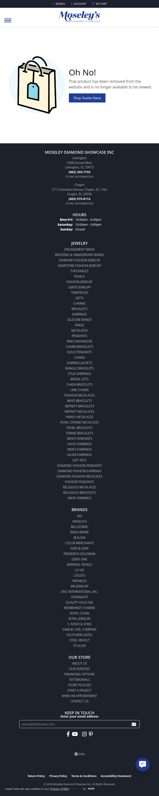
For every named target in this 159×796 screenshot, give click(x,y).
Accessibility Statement (116, 776)
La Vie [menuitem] (79, 570)
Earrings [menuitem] (79, 314)
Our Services (79, 669)
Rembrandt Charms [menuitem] (79, 608)
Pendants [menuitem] (79, 336)
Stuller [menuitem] (79, 646)
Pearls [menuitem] (79, 276)
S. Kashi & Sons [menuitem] (79, 624)
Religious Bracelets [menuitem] (79, 493)
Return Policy (36, 776)
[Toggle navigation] (8, 23)
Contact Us (79, 701)
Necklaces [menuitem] (79, 330)
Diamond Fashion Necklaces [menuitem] (79, 476)
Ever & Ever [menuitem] (79, 548)
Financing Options (79, 674)
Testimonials (79, 680)
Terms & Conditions (84, 776)
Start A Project (79, 690)
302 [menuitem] (79, 516)
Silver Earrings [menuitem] (79, 455)
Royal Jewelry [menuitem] (79, 619)
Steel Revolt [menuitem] (79, 640)
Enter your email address (79, 716)
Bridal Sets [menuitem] (79, 379)
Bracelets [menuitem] (79, 309)
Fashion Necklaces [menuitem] (79, 395)
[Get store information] (80, 177)
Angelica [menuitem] (79, 521)
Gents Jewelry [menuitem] (79, 287)
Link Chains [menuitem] (79, 390)
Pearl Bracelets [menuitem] (79, 428)
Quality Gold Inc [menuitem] (79, 602)
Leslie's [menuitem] (79, 575)
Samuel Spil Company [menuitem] (79, 629)
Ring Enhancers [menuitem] (79, 341)
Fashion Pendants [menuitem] (79, 482)
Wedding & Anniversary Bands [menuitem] (79, 255)
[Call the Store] (79, 172)
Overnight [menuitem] (79, 597)
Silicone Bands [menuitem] (79, 320)
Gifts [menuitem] (79, 298)
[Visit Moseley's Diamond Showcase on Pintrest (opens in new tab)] (91, 734)
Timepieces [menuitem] (79, 293)
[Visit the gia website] (79, 754)
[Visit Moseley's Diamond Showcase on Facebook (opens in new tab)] (68, 734)
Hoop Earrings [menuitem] (79, 444)
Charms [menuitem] (79, 303)
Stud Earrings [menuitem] (79, 374)
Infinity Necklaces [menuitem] (79, 411)
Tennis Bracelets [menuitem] (79, 433)
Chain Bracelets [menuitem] (80, 384)
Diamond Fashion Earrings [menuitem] (79, 471)
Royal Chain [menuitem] (79, 613)
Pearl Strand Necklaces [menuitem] (79, 422)
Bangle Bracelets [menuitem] (79, 368)
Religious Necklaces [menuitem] (79, 487)
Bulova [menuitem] (79, 537)
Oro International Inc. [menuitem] (79, 592)
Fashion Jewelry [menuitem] (79, 282)
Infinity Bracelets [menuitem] (79, 406)
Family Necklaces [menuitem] (79, 417)
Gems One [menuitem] (79, 559)
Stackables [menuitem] (79, 271)
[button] (58, 4)
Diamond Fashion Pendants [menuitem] (79, 466)
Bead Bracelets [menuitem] (79, 401)
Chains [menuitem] (79, 357)
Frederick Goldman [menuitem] (79, 554)
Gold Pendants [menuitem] (79, 352)
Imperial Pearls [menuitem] (79, 565)
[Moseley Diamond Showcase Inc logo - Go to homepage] (79, 15)
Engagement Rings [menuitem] (79, 249)
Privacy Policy (58, 776)
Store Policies (79, 685)
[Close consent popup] (84, 789)
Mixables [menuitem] (79, 581)
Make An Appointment (79, 696)
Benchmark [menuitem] (79, 532)
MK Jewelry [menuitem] (79, 586)
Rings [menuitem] (79, 325)
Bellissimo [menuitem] (79, 527)
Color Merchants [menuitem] (79, 543)
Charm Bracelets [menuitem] (79, 347)
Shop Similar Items (87, 98)
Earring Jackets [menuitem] (79, 363)
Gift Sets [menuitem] (80, 460)
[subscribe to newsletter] (134, 724)
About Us (79, 663)
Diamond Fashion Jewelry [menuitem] (79, 260)
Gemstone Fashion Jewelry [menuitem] (79, 266)
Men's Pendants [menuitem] (79, 438)
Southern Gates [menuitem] (79, 635)
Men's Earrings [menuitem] (79, 449)
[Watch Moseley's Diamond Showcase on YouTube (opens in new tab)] (75, 734)
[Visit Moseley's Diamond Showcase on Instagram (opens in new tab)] (84, 734)
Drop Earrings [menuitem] (79, 498)
